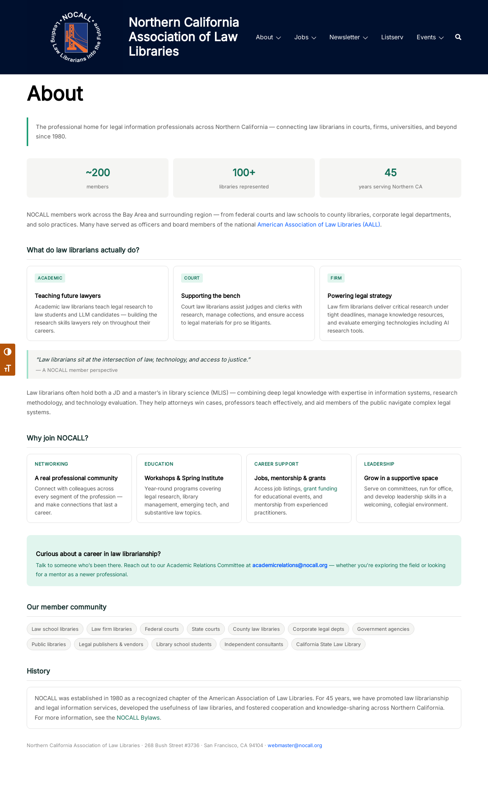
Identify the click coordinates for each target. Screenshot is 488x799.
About (264, 37)
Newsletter (344, 37)
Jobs (301, 37)
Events (426, 37)
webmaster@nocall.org (295, 745)
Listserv (392, 37)
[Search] (458, 37)
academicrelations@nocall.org (289, 565)
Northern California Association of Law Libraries (183, 37)
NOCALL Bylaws (138, 717)
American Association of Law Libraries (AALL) (318, 224)
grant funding (320, 488)
